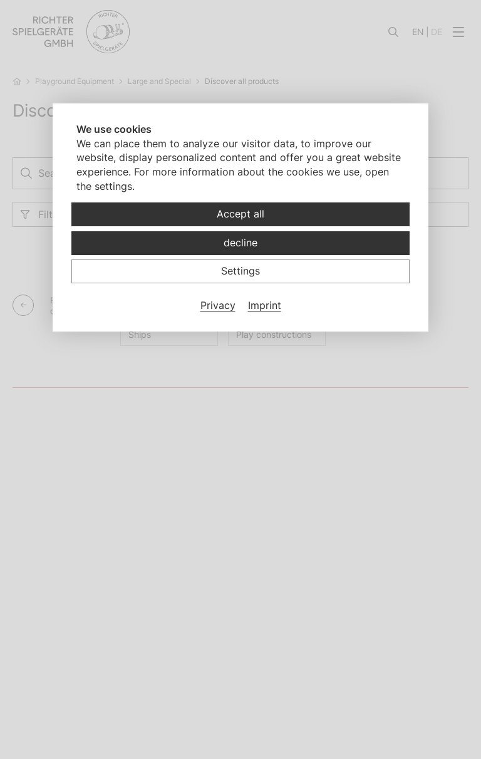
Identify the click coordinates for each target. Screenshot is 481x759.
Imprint (264, 305)
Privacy (217, 305)
